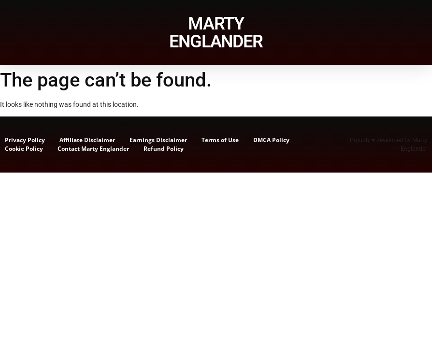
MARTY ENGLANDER (216, 33)
